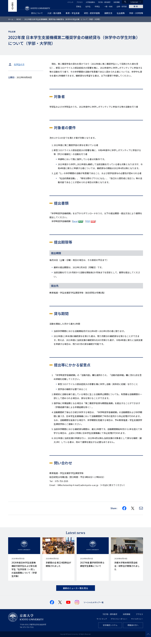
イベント (70, 2)
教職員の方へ (133, 625)
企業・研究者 (122, 6)
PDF (88, 221)
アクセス (80, 2)
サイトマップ (102, 619)
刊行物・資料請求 (104, 2)
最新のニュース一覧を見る (75, 588)
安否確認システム (110, 625)
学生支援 (11, 31)
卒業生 (97, 6)
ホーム (10, 19)
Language (134, 2)
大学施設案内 (90, 2)
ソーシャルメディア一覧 (94, 602)
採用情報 (116, 2)
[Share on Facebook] (124, 508)
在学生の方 (19, 64)
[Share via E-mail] (141, 508)
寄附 (136, 6)
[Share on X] (132, 508)
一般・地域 (108, 6)
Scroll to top (148, 634)
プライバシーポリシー (119, 619)
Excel (75, 221)
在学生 (87, 6)
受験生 (78, 6)
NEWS (18, 19)
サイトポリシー (137, 619)
